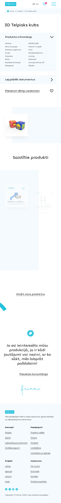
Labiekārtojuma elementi (16, 443)
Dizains (34, 438)
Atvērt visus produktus (30, 308)
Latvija (8, 466)
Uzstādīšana (36, 448)
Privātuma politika (39, 482)
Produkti (20, 11)
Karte (7, 482)
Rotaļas (8, 433)
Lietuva (8, 476)
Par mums (35, 466)
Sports (8, 438)
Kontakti (34, 476)
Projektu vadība (37, 433)
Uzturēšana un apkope (40, 453)
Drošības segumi (12, 448)
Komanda (35, 471)
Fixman (12, 11)
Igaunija (8, 471)
